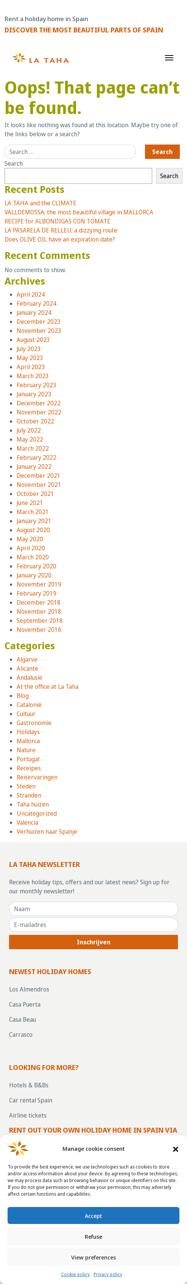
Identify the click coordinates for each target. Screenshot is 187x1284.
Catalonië (29, 705)
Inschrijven (94, 942)
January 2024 (34, 312)
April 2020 (31, 548)
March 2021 (33, 512)
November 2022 (39, 412)
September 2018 (40, 620)
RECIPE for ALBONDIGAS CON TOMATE (58, 221)
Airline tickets (28, 1115)
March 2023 (33, 376)
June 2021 (30, 503)
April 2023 (31, 367)
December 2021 (39, 475)
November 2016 (39, 629)
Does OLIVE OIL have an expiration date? (60, 239)
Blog (23, 695)
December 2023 (39, 321)
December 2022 (39, 403)
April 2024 (31, 294)
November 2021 (39, 484)
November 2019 (39, 584)
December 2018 (39, 602)
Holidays (28, 732)
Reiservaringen (37, 777)
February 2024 (36, 303)
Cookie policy (75, 1274)
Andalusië (29, 677)
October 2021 (35, 494)
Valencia (27, 822)
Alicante (27, 668)
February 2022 (36, 457)
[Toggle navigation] (169, 57)
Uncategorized (37, 813)
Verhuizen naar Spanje (47, 831)
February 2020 (36, 566)
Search (14, 163)
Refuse (93, 1236)
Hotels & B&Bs (28, 1085)
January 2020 (34, 575)
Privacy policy (108, 1274)
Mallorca (28, 741)
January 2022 (34, 466)
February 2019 (36, 593)
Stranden (29, 795)
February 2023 (36, 385)
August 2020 (33, 530)
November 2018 (39, 611)
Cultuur (26, 714)
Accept (93, 1215)
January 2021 (34, 521)
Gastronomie (34, 723)
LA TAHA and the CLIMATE (40, 203)
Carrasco (21, 1034)
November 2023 (39, 330)
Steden (26, 786)
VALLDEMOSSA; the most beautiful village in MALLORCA (79, 212)
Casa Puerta (25, 1004)
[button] (175, 1148)
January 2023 (34, 394)
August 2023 (33, 340)
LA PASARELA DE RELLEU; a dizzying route (61, 230)
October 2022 (35, 421)
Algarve (27, 659)
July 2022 (29, 430)
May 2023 (30, 358)
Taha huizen (33, 804)
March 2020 (33, 557)
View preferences (93, 1257)
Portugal (28, 759)
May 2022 (30, 439)
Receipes (29, 768)
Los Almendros (29, 989)
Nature (26, 750)
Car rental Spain (30, 1100)
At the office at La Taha (47, 686)
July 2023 (29, 349)
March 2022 (33, 448)
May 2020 (30, 539)
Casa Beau (22, 1019)
